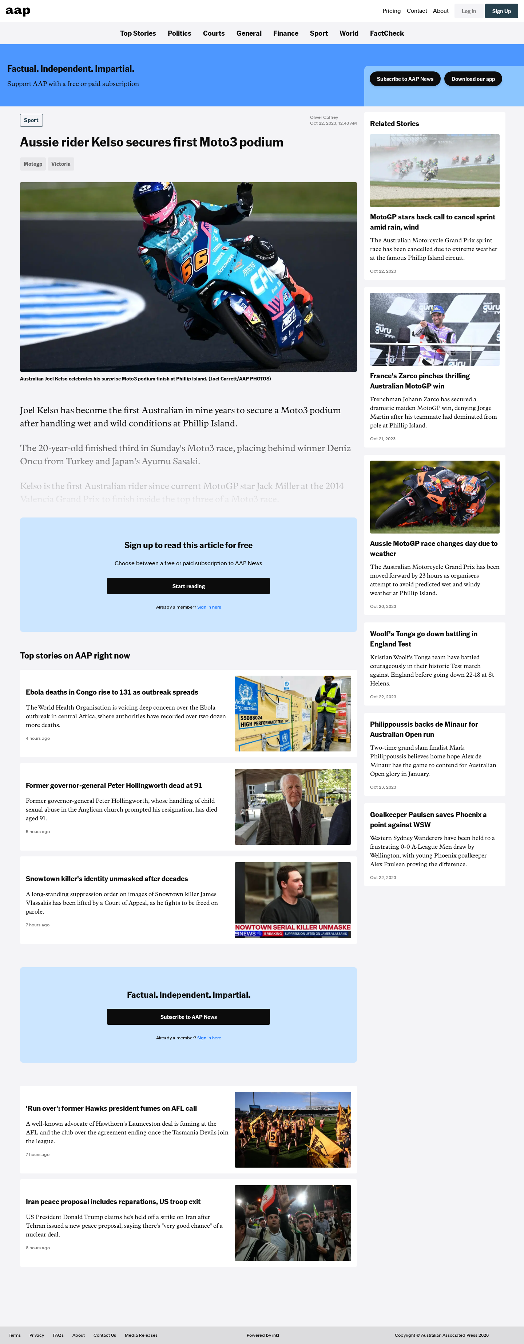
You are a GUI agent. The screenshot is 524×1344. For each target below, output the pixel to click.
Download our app (473, 78)
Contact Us (105, 1335)
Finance (285, 33)
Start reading (188, 586)
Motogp (33, 163)
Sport (319, 33)
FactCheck (387, 33)
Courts (214, 33)
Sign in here (209, 607)
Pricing (392, 11)
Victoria (61, 163)
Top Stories (138, 33)
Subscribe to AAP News (405, 78)
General (249, 33)
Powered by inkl (263, 1335)
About (441, 11)
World (349, 33)
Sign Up (501, 11)
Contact (417, 11)
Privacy (36, 1335)
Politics (179, 33)
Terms (15, 1335)
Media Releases (141, 1335)
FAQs (58, 1335)
